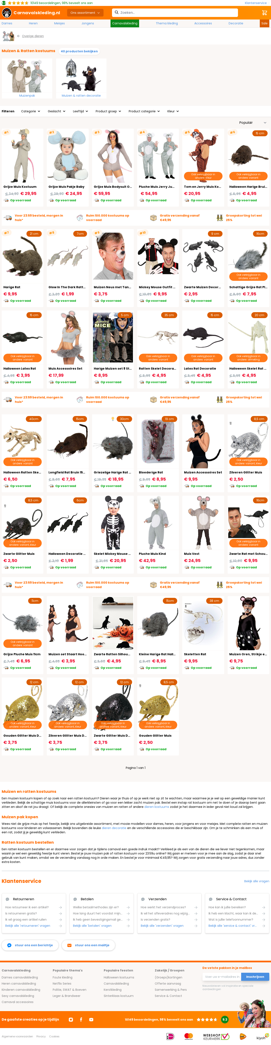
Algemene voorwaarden (17, 1036)
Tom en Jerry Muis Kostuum (206, 187)
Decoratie (236, 23)
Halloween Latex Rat (19, 368)
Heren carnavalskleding (19, 983)
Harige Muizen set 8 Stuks (114, 368)
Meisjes (59, 23)
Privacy (41, 1036)
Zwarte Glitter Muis (19, 554)
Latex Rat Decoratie (200, 368)
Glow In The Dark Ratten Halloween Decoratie (85, 287)
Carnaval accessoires (17, 1002)
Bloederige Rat (151, 472)
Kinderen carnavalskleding (21, 990)
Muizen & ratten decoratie (81, 95)
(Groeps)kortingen (168, 977)
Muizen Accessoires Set (203, 472)
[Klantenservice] (257, 3)
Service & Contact (168, 996)
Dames (7, 23)
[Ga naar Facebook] (81, 1019)
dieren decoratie (114, 828)
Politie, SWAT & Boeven (69, 990)
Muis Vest (191, 554)
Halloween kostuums (119, 977)
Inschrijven (255, 977)
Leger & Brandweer (66, 996)
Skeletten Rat (195, 654)
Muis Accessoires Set (65, 368)
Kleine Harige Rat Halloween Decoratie (170, 654)
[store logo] (31, 13)
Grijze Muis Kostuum (19, 187)
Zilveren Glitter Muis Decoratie (73, 735)
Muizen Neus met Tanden (114, 287)
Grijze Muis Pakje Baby (66, 187)
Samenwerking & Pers (171, 990)
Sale (264, 23)
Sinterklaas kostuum (119, 996)
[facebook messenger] (30, 945)
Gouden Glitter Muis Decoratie (28, 735)
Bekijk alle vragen (256, 881)
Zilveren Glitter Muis (245, 472)
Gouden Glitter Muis (155, 735)
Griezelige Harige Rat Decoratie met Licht (127, 472)
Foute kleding (62, 977)
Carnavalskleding (124, 23)
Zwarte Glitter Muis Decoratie (118, 735)
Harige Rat (11, 287)
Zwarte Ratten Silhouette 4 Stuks (121, 654)
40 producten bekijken (79, 51)
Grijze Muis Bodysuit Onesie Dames (122, 187)
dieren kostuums (156, 807)
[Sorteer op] (253, 122)
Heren (33, 23)
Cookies (54, 1036)
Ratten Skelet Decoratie (158, 368)
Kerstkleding (113, 990)
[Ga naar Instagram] (71, 1019)
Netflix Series (62, 983)
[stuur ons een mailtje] (88, 945)
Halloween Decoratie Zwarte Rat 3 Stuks (80, 554)
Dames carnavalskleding (20, 977)
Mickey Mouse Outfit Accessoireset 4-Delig (174, 287)
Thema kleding (167, 23)
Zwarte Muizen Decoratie (204, 287)
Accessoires (203, 23)
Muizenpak (27, 95)
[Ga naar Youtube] (91, 1019)
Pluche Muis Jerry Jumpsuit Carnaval (169, 187)
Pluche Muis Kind (152, 554)
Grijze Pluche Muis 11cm (21, 654)
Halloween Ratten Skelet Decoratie (31, 472)
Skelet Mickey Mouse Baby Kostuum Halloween (132, 554)
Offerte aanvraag (168, 983)
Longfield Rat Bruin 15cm (68, 472)
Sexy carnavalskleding (18, 996)
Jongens (88, 23)
